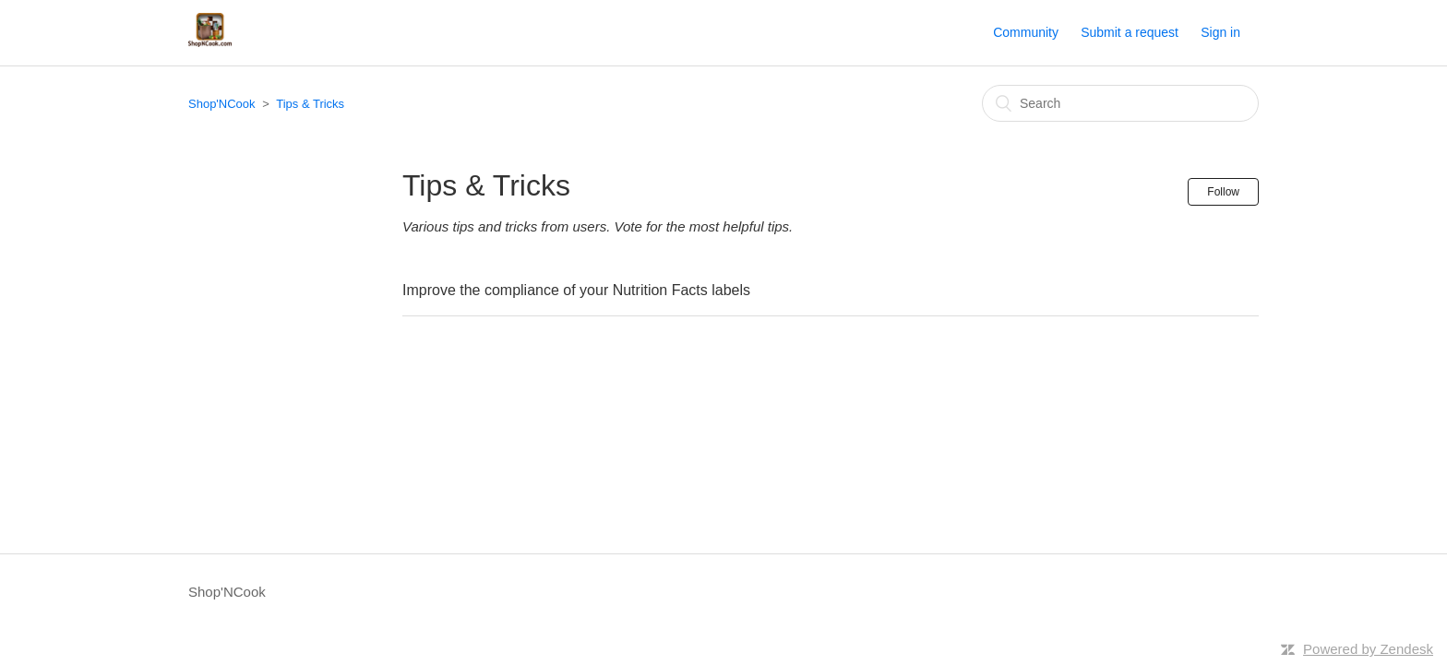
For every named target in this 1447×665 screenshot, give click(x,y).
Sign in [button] (1220, 32)
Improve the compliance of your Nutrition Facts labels (576, 290)
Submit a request (1129, 32)
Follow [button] (1223, 191)
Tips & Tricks (310, 104)
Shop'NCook (222, 104)
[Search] (1120, 103)
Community (1025, 32)
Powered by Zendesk (1368, 649)
